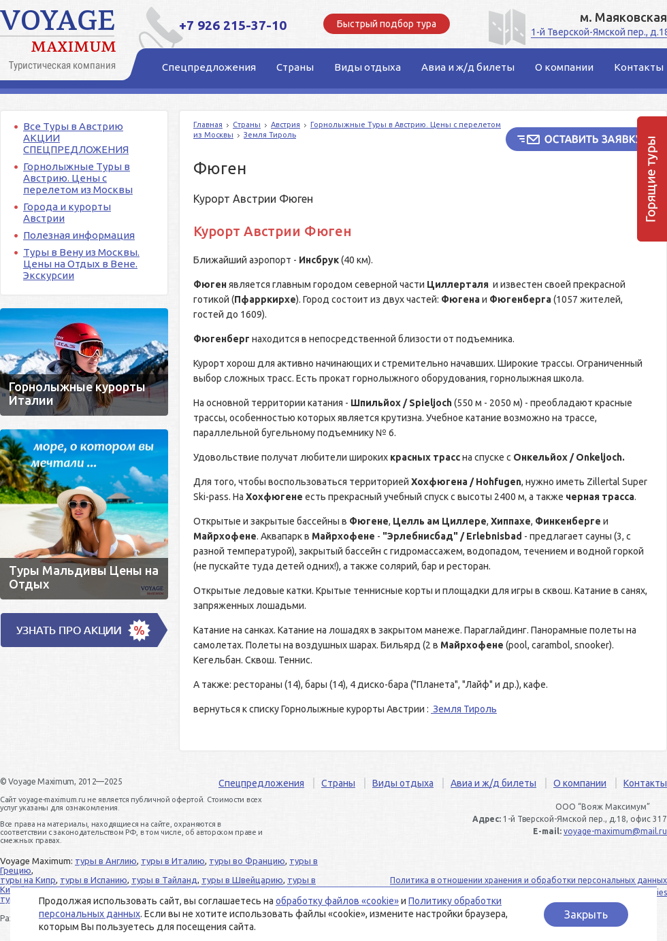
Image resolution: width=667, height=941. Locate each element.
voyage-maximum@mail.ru (615, 831)
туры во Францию (247, 860)
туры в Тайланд (164, 880)
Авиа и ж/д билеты (493, 783)
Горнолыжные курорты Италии (84, 362)
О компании (579, 783)
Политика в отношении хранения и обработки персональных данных (528, 880)
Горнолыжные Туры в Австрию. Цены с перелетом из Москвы (78, 178)
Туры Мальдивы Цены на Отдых (84, 514)
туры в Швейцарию (242, 880)
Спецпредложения (261, 783)
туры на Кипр (28, 880)
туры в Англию (106, 860)
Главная (208, 124)
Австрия (285, 124)
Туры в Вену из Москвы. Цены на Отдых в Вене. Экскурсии (81, 263)
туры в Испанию (93, 880)
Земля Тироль (270, 135)
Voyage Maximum (61, 40)
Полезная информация (79, 235)
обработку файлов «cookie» (337, 900)
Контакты (645, 783)
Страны (247, 124)
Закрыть (586, 914)
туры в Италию (173, 860)
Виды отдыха (403, 783)
